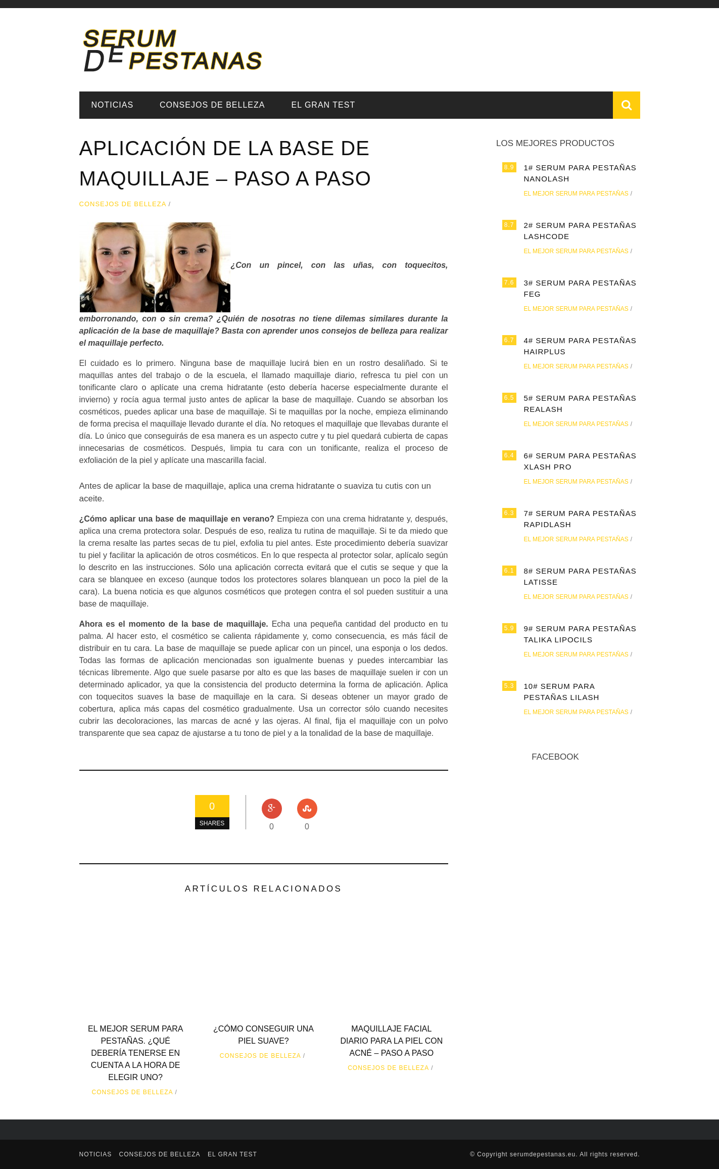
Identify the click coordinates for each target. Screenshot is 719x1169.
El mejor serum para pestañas (576, 193)
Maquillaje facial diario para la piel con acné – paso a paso (391, 1040)
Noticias (112, 105)
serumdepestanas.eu (543, 1154)
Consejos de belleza (212, 105)
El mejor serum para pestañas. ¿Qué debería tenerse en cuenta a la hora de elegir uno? (135, 1053)
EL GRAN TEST (323, 105)
